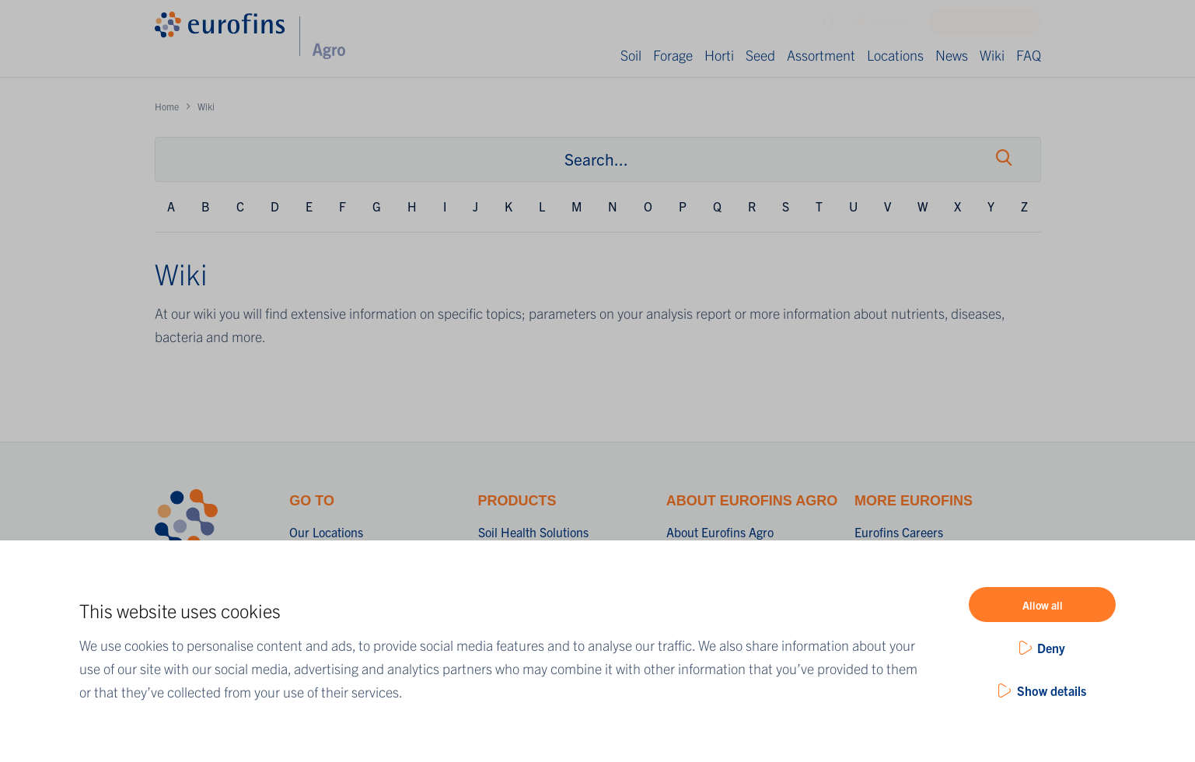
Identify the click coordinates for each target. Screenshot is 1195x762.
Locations (895, 55)
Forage (673, 55)
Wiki (992, 55)
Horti (719, 55)
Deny (1051, 647)
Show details (1051, 690)
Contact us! (995, 26)
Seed (760, 55)
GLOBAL (882, 26)
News (951, 55)
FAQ (1028, 55)
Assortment (821, 55)
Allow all (1042, 605)
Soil (630, 55)
